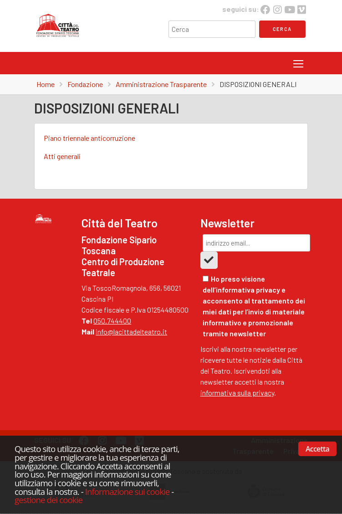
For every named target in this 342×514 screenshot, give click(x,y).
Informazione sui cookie (127, 491)
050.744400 (112, 320)
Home (45, 84)
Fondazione (85, 84)
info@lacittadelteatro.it (131, 331)
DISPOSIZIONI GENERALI (257, 84)
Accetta (317, 449)
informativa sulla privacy (237, 392)
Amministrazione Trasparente (161, 84)
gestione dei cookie (48, 499)
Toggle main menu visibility (298, 61)
